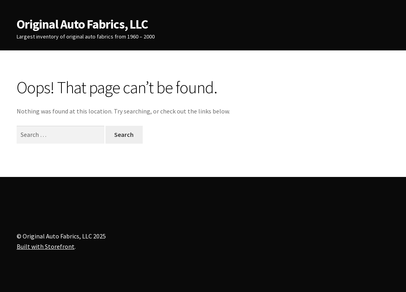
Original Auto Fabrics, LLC (82, 24)
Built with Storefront (46, 246)
